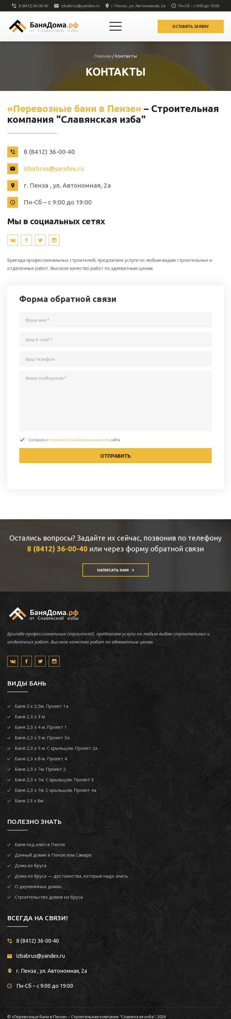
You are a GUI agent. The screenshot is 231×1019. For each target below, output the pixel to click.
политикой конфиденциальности (79, 440)
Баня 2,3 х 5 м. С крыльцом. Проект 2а (56, 748)
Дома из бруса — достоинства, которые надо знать (71, 876)
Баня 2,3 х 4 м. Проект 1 (41, 727)
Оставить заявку (190, 26)
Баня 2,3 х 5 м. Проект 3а (42, 737)
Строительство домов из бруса (49, 897)
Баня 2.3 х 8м (29, 800)
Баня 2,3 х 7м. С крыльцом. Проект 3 (54, 779)
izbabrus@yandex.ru (80, 5)
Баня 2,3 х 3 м (30, 716)
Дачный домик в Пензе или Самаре (53, 855)
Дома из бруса (30, 865)
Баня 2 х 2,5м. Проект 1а (41, 706)
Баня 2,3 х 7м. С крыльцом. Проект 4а (55, 790)
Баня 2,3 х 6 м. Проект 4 (41, 758)
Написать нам (115, 570)
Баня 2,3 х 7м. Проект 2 (40, 769)
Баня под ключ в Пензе (40, 844)
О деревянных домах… (40, 886)
